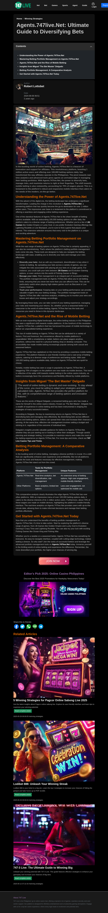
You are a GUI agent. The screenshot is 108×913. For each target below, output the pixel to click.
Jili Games (63, 270)
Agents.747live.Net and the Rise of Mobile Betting (43, 63)
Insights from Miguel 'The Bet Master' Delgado (41, 66)
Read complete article (23, 711)
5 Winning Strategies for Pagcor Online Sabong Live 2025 (50, 700)
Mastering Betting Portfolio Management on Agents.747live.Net (49, 59)
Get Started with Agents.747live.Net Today (39, 74)
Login (94, 5)
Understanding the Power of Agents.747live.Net (42, 55)
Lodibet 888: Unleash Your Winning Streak (40, 783)
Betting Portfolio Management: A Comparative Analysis (46, 70)
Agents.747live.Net (72, 204)
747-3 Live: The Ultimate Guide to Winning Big (43, 867)
